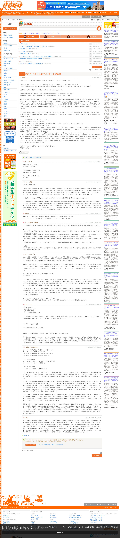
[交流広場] (114, 12)
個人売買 (52, 515)
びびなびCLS (6, 515)
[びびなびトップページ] (11, 5)
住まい (5, 73)
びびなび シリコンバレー (97, 517)
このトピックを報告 (28, 450)
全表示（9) (38, 157)
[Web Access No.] (24, 13)
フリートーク (7, 56)
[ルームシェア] (88, 12)
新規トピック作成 (10, 28)
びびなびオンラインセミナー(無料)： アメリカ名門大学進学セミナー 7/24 (39, 33)
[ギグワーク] (15, 13)
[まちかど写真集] (6, 13)
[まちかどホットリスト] (35, 12)
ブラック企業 (24, 44)
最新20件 (32, 157)
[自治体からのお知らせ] (16, 12)
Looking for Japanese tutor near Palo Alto (31, 58)
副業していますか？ (25, 53)
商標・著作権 (13, 507)
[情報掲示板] (59, 12)
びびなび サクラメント (96, 519)
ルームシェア (53, 523)
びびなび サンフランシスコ (97, 515)
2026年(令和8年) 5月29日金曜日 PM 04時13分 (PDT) (106, 20)
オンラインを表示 (8, 37)
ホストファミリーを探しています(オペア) (31, 63)
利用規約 (5, 507)
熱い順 (5, 48)
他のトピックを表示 (57, 444)
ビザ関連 (6, 99)
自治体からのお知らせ (75, 517)
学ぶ (5, 87)
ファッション (7, 82)
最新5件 (26, 157)
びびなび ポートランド (96, 520)
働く (5, 65)
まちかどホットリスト (37, 517)
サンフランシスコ (21, 19)
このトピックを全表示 (44, 444)
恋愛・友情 (7, 89)
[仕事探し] (53, 12)
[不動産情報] (80, 12)
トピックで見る (8, 45)
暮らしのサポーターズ (75, 515)
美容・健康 (7, 85)
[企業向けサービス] (41, 13)
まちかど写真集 (73, 523)
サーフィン (7, 111)
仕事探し (33, 523)
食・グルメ (7, 70)
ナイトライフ (7, 92)
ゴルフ (5, 108)
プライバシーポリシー (26, 507)
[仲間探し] (95, 12)
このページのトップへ (111, 507)
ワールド (4, 19)
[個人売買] (66, 12)
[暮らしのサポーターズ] (105, 12)
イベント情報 (34, 519)
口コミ (5, 94)
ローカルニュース (8, 58)
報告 (86, 161)
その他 (5, 116)
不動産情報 (53, 521)
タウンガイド (34, 515)
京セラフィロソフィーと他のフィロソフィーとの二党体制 (35, 56)
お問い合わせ (6, 523)
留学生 (5, 101)
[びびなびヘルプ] (33, 13)
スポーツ (6, 106)
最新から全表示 (8, 35)
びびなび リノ (94, 522)
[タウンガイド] (26, 12)
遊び (5, 96)
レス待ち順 (7, 50)
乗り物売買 (53, 517)
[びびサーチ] (5, 12)
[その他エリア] (50, 13)
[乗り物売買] (73, 12)
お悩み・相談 (7, 61)
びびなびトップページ (10, 150)
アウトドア (7, 113)
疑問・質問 (7, 63)
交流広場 (10, 24)
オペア (22, 61)
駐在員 (5, 104)
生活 (5, 75)
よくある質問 (6, 521)
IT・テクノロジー (8, 68)
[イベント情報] (45, 12)
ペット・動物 (7, 77)
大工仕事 (22, 51)
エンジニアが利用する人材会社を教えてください (33, 46)
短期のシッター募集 (25, 49)
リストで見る (7, 43)
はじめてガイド (7, 517)
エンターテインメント (10, 80)
